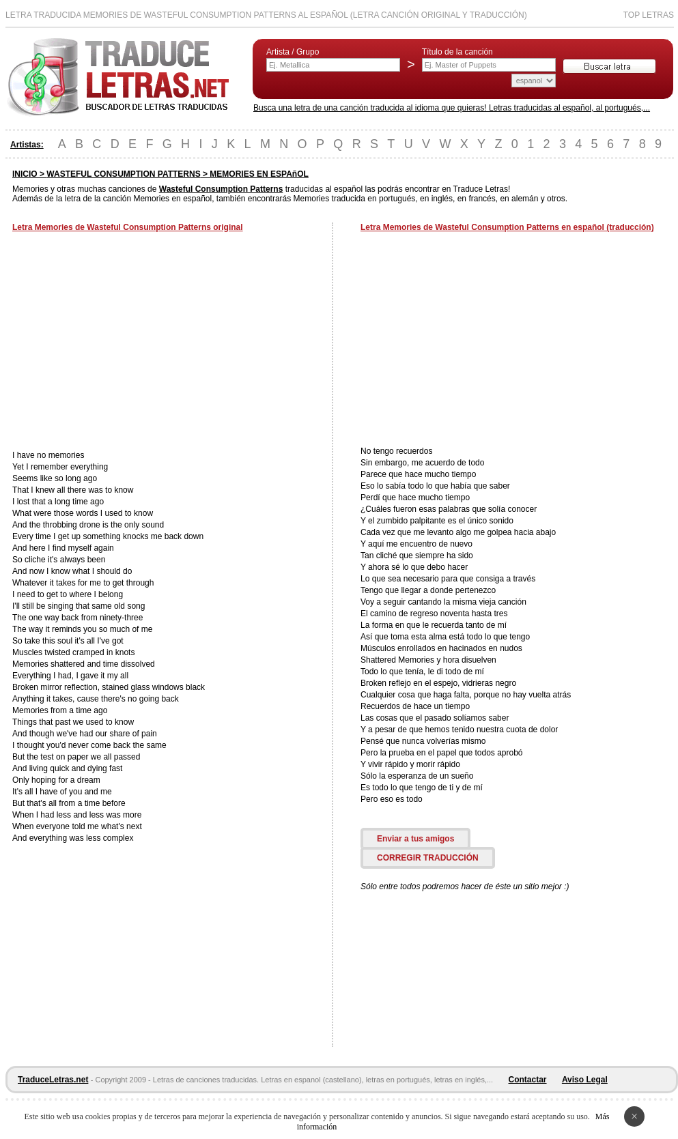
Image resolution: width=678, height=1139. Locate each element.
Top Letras (648, 15)
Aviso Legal (585, 1079)
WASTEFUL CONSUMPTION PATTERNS (123, 174)
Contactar (528, 1079)
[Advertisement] (127, 342)
